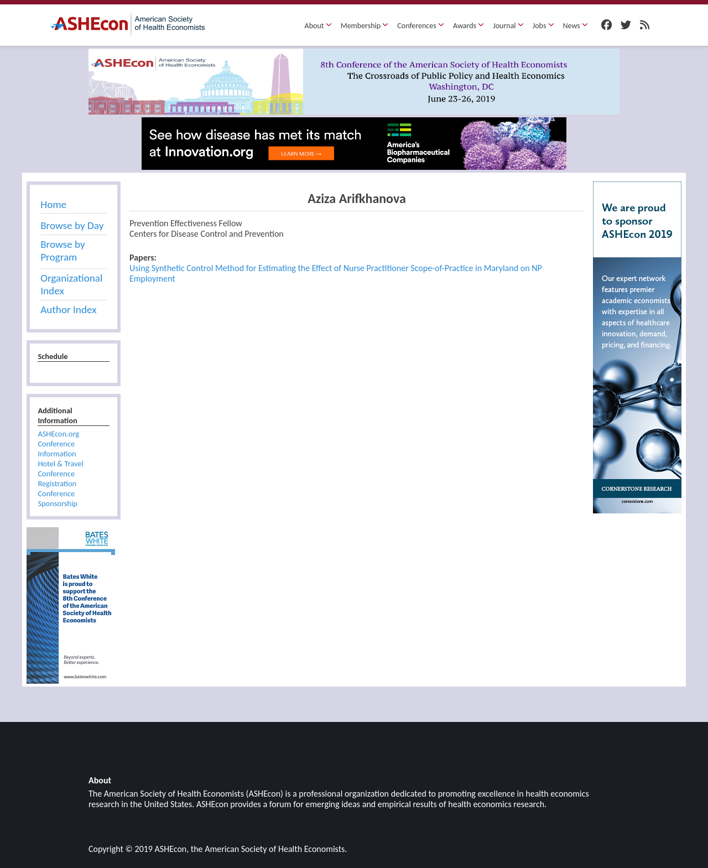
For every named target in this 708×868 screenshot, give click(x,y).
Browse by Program (62, 250)
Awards (468, 25)
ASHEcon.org (58, 434)
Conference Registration (57, 478)
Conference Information (57, 449)
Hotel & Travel (60, 464)
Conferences (420, 25)
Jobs (543, 25)
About (318, 25)
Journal (508, 25)
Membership (365, 25)
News (575, 25)
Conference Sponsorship (57, 498)
